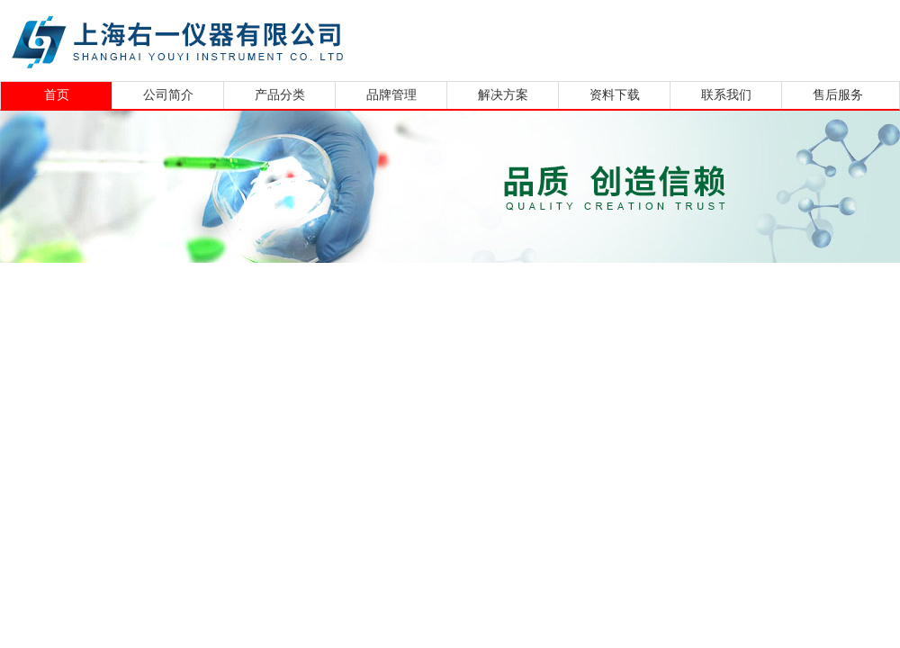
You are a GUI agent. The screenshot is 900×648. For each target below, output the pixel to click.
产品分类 (280, 95)
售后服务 (838, 95)
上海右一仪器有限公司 (247, 38)
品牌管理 (391, 95)
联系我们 (726, 95)
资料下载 (615, 95)
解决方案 (503, 95)
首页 (56, 95)
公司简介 (168, 95)
